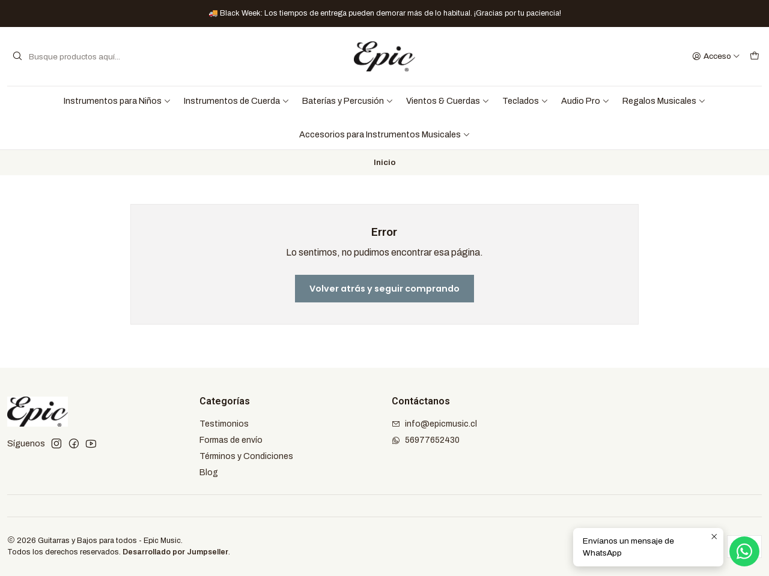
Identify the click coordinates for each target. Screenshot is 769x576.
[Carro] (754, 56)
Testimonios (224, 423)
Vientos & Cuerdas (448, 101)
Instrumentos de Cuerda (237, 101)
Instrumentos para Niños (117, 101)
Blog (208, 472)
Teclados (525, 101)
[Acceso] (716, 56)
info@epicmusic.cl (434, 423)
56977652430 (426, 440)
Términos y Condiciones (246, 456)
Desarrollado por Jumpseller (175, 552)
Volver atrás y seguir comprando (384, 289)
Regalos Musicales (664, 101)
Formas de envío (231, 440)
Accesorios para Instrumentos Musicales (384, 134)
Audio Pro (585, 101)
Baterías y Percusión (348, 101)
